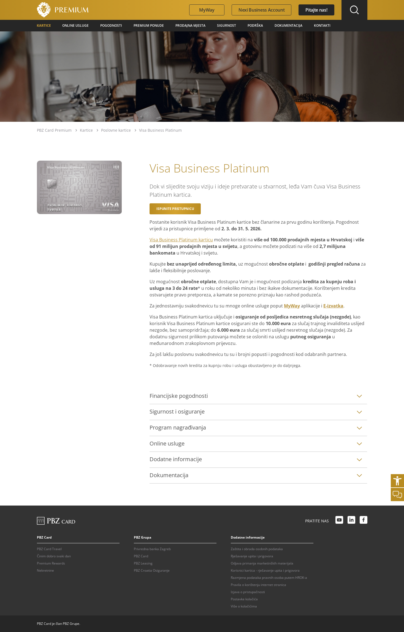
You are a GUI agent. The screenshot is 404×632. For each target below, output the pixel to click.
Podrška (255, 25)
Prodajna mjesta (190, 25)
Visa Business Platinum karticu (181, 240)
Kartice (44, 25)
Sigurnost (226, 25)
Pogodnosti (111, 25)
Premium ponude (149, 25)
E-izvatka (333, 306)
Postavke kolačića (244, 599)
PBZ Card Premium (54, 130)
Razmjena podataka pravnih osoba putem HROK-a (269, 577)
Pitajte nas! (316, 10)
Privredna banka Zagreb (152, 549)
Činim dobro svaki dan (54, 556)
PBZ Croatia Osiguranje (152, 570)
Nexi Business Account (261, 10)
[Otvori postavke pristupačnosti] (397, 480)
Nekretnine (45, 570)
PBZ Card (141, 556)
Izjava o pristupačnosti (248, 592)
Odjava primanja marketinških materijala (262, 563)
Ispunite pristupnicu (175, 208)
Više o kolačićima (244, 606)
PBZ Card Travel (49, 549)
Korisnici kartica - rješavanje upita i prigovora (265, 570)
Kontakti (322, 25)
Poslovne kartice (116, 130)
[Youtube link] (339, 520)
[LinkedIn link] (351, 520)
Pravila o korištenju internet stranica (258, 584)
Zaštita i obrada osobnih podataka (257, 549)
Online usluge (75, 25)
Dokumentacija (288, 25)
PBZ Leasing (143, 563)
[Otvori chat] (397, 494)
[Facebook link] (363, 520)
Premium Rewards (51, 563)
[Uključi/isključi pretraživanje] (354, 10)
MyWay (206, 10)
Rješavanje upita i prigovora (252, 556)
